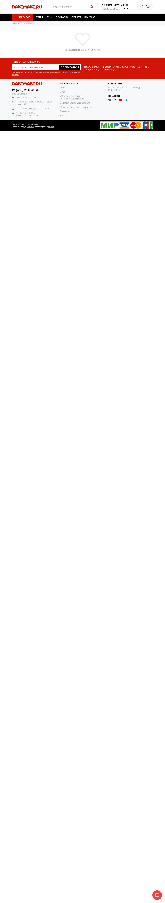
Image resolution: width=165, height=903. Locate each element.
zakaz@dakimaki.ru (26, 97)
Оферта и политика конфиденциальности (72, 97)
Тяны (39, 17)
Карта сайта (33, 124)
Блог (62, 91)
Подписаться (70, 67)
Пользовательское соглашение (77, 107)
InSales (51, 127)
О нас (63, 87)
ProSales (30, 127)
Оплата (76, 17)
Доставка (62, 17)
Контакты (90, 17)
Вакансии (65, 111)
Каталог (22, 17)
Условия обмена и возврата (75, 103)
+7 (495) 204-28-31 (115, 4)
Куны (49, 17)
